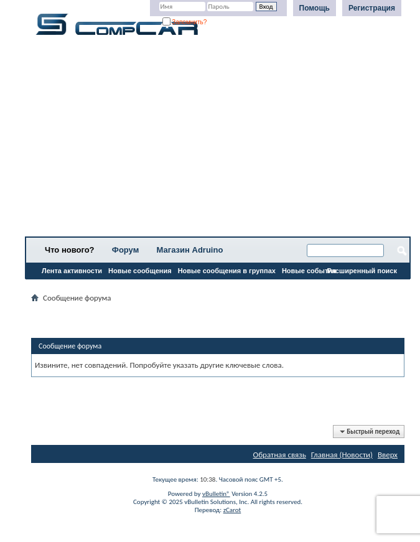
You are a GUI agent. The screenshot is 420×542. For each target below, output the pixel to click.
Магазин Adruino (190, 250)
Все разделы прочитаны (71, 287)
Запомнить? (184, 22)
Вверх (388, 454)
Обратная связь (279, 454)
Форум (125, 250)
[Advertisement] (218, 140)
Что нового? (70, 250)
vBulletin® (216, 494)
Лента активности (72, 270)
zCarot (232, 510)
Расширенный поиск (362, 270)
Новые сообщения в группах (227, 270)
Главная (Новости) (342, 454)
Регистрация (371, 8)
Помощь (314, 8)
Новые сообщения (140, 270)
